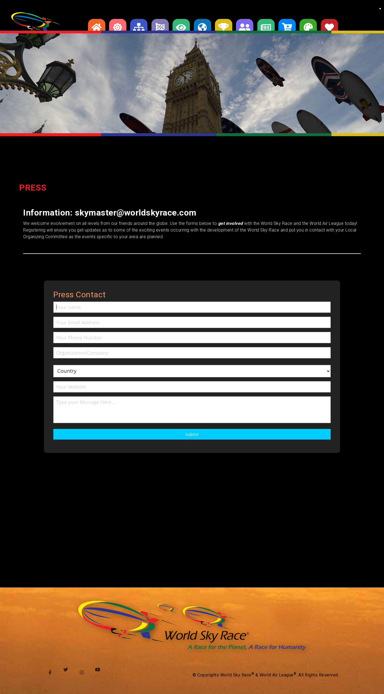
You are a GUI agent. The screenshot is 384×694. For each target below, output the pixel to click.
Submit (192, 434)
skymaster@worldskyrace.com (136, 213)
